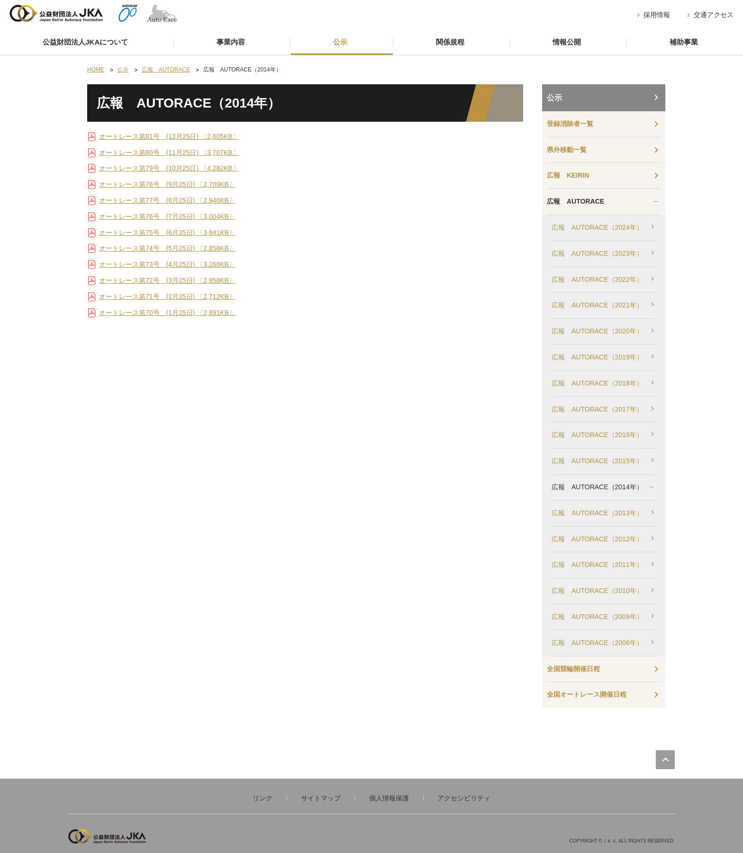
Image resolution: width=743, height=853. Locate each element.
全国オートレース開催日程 (586, 694)
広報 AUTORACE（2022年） (597, 279)
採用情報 (656, 14)
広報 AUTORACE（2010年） (597, 590)
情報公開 (567, 42)
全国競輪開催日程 (573, 669)
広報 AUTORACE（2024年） (597, 227)
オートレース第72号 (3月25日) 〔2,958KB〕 (167, 280)
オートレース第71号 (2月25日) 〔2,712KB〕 (167, 296)
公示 (340, 42)
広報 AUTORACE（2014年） (597, 487)
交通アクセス (714, 14)
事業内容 (231, 42)
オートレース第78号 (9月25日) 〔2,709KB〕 (167, 184)
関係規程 (450, 42)
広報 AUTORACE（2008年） (597, 642)
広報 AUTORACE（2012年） (597, 539)
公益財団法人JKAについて (85, 42)
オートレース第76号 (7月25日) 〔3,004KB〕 (167, 216)
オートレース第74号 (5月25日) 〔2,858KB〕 (167, 248)
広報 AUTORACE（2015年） (597, 461)
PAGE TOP (665, 759)
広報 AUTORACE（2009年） (597, 616)
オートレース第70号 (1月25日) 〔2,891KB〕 (167, 312)
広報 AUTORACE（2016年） (597, 435)
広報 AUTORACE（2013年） (597, 513)
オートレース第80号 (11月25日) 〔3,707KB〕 (169, 152)
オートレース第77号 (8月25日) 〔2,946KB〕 (167, 200)
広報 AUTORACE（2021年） (597, 305)
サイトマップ (321, 798)
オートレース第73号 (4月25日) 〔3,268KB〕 (167, 264)
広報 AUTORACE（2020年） (597, 331)
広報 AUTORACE (575, 201)
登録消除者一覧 (570, 123)
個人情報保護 (389, 798)
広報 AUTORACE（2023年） (597, 253)
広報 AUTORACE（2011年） (597, 564)
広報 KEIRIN (568, 175)
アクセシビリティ (463, 798)
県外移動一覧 (567, 149)
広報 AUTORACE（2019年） (597, 357)
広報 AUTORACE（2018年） (597, 383)
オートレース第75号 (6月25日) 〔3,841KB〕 (167, 232)
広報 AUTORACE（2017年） (597, 409)
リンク (262, 798)
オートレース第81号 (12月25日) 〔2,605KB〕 (169, 136)
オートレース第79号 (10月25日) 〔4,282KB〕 (169, 168)
